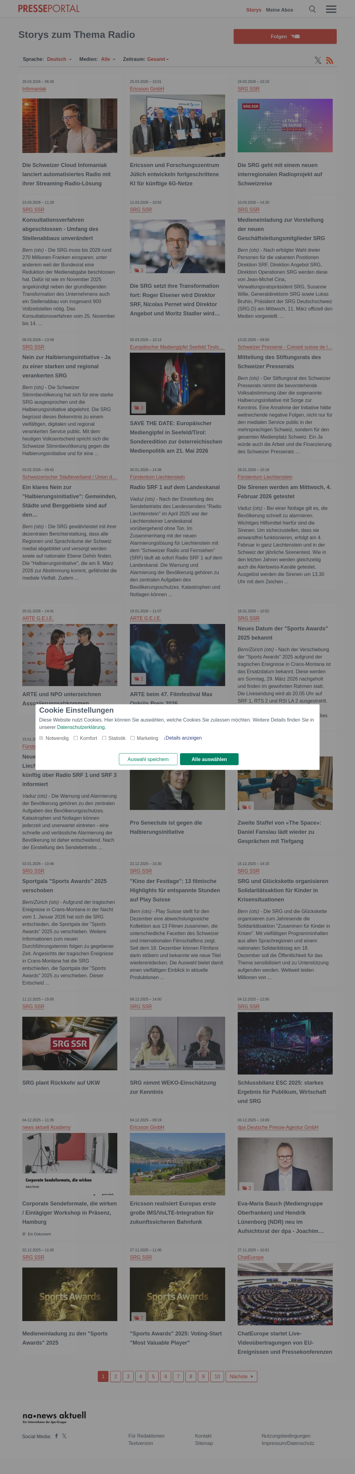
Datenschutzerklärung (81, 727)
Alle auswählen (209, 759)
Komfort (88, 738)
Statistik (117, 738)
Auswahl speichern (148, 759)
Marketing (147, 738)
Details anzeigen (184, 738)
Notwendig (57, 738)
